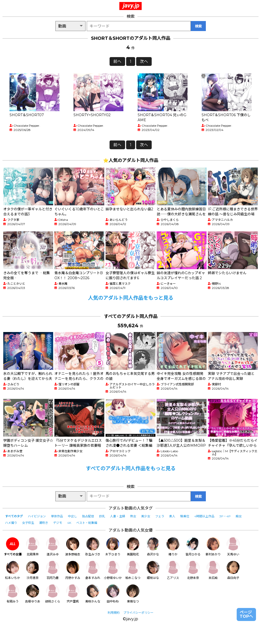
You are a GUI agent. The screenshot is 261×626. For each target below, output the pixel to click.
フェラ (159, 516)
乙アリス (173, 570)
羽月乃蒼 (52, 570)
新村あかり (213, 546)
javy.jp (131, 5)
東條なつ (132, 593)
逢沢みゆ (52, 546)
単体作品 (57, 516)
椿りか (173, 546)
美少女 (145, 516)
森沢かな (152, 546)
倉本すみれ (92, 570)
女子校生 (28, 523)
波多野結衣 (72, 546)
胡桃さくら (52, 593)
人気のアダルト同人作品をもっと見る (130, 297)
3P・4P (225, 516)
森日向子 (233, 570)
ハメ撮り (11, 523)
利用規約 (114, 612)
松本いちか (12, 570)
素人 (172, 516)
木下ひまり (112, 546)
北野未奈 (193, 570)
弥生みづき (92, 546)
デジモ (57, 523)
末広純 (213, 570)
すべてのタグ (14, 516)
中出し (72, 516)
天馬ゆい (233, 546)
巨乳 (102, 516)
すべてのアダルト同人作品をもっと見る (131, 468)
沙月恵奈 (32, 570)
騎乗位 (184, 516)
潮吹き (43, 523)
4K (69, 523)
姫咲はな (152, 570)
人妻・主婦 (117, 516)
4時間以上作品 (204, 516)
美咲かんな (92, 593)
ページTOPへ (246, 614)
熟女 (133, 516)
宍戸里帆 (72, 593)
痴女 (239, 516)
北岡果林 (32, 546)
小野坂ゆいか (113, 570)
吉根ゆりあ (32, 593)
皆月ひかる (193, 546)
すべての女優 (13, 546)
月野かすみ (72, 570)
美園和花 (132, 546)
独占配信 (88, 516)
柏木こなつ (132, 570)
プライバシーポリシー (138, 612)
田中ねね (112, 593)
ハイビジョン (37, 516)
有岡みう (12, 593)
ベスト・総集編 (86, 523)
